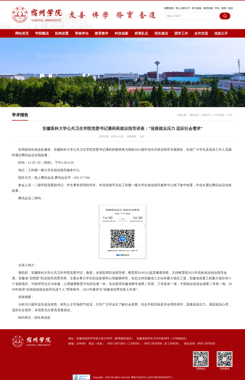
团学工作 (181, 33)
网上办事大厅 (183, 8)
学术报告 (219, 115)
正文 (229, 115)
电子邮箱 (196, 8)
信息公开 (221, 33)
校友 (230, 8)
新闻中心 (207, 115)
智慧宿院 (169, 8)
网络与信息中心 (139, 377)
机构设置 (62, 33)
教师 (224, 8)
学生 (217, 8)
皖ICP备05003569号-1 (160, 377)
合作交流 (201, 33)
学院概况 (42, 33)
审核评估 (81, 33)
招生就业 (161, 33)
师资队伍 (141, 33)
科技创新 (121, 33)
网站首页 (22, 33)
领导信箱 (208, 8)
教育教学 (101, 33)
